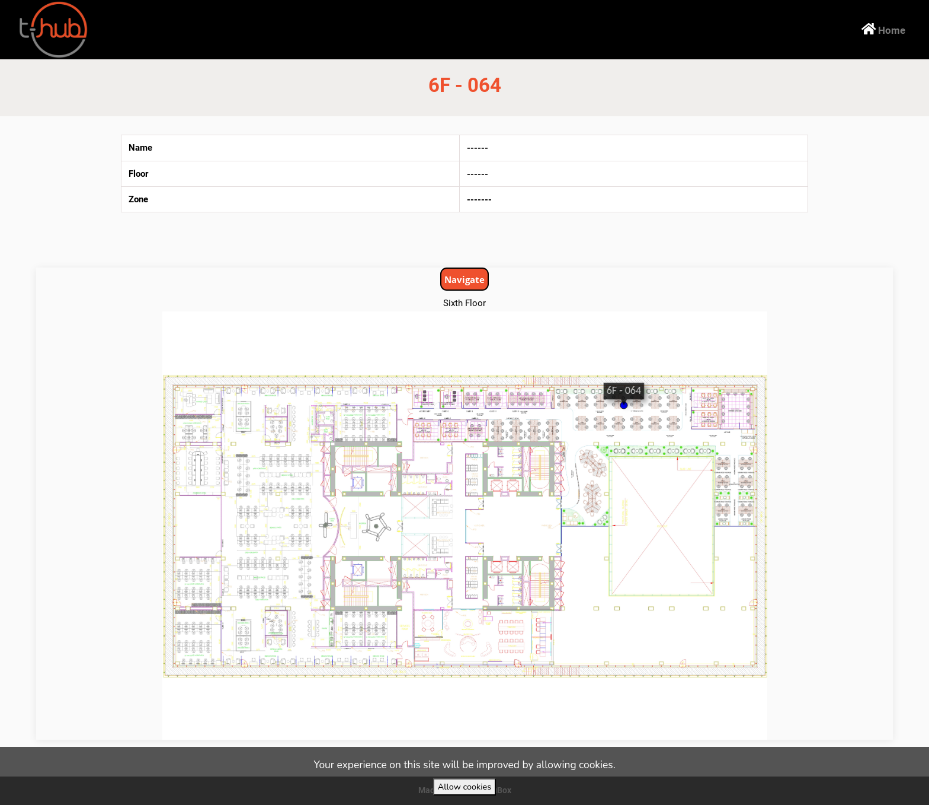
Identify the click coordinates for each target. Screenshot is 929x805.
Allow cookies (464, 787)
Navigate (464, 279)
